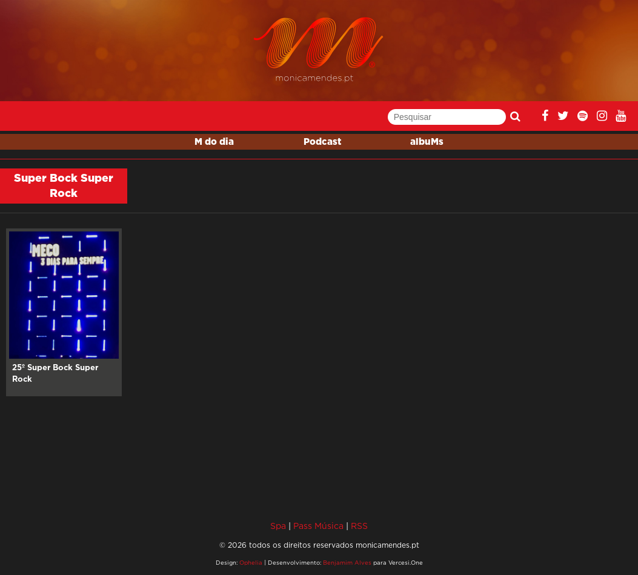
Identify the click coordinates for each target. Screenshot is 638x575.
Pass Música (318, 525)
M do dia (214, 142)
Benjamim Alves (347, 562)
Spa (278, 525)
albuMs (427, 142)
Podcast (322, 142)
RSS (359, 525)
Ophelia (250, 562)
